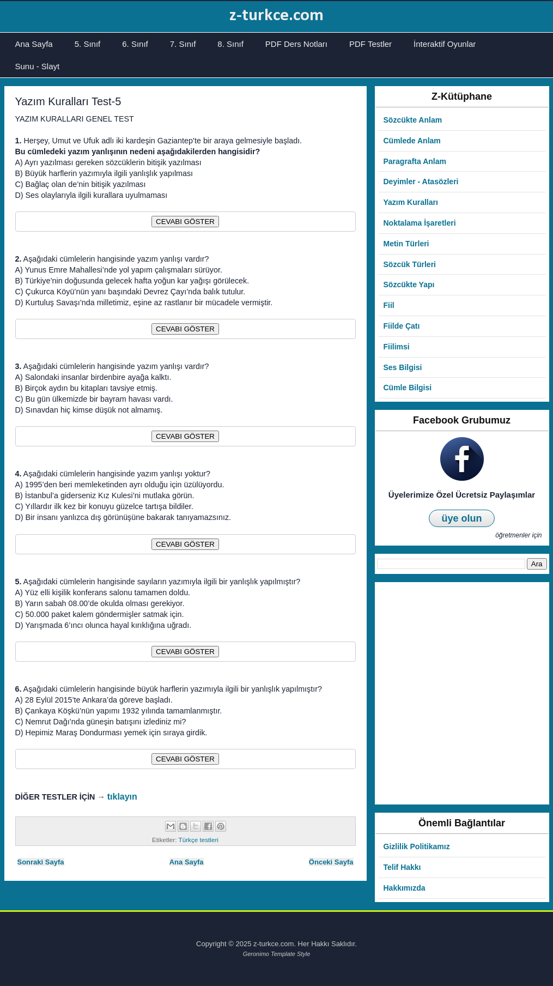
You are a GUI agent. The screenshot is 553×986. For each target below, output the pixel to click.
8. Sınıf (230, 44)
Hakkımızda (405, 888)
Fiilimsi (397, 346)
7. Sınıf (183, 44)
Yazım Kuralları (411, 202)
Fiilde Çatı (402, 326)
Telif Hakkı (402, 867)
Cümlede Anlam (412, 140)
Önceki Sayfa (331, 862)
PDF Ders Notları (296, 44)
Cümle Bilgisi (408, 387)
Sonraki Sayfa (40, 862)
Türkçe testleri (198, 839)
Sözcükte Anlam (413, 120)
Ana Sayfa (34, 44)
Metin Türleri (406, 243)
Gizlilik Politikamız (417, 846)
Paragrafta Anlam (415, 161)
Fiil (389, 305)
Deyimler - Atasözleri (421, 181)
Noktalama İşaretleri (420, 223)
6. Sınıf (135, 44)
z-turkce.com (276, 16)
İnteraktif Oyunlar (445, 44)
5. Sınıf (88, 44)
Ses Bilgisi (403, 367)
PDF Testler (370, 44)
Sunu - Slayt (37, 66)
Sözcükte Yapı (409, 284)
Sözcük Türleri (410, 264)
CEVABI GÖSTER (185, 221)
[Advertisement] (126, 693)
